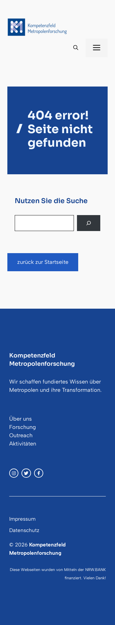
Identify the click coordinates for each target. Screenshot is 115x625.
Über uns (20, 418)
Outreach (21, 435)
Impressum (22, 519)
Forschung (22, 427)
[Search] (88, 223)
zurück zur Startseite (42, 262)
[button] (76, 48)
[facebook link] (38, 473)
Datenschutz (24, 530)
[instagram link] (13, 473)
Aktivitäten (22, 443)
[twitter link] (26, 473)
